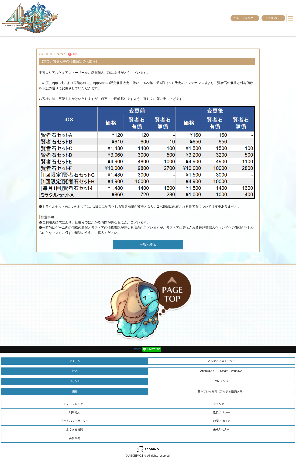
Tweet (137, 349)
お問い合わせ (221, 421)
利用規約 (74, 412)
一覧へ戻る (148, 245)
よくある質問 (74, 429)
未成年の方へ (221, 429)
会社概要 (74, 438)
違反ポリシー (221, 412)
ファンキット (221, 404)
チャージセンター (245, 18)
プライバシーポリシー (75, 421)
